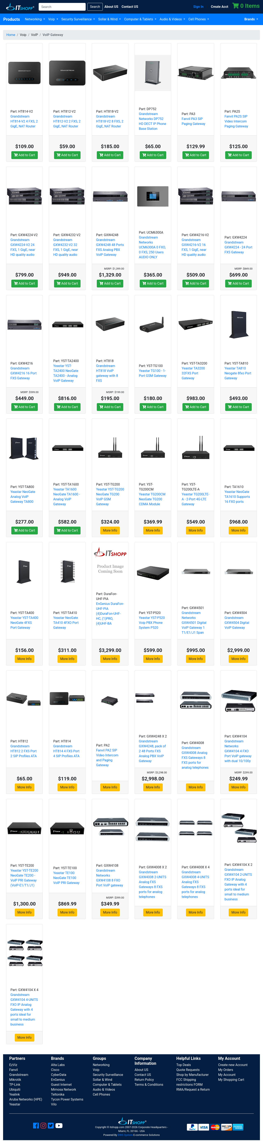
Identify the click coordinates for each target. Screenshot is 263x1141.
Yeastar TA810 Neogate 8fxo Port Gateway (238, 373)
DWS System (125, 1134)
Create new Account (233, 1065)
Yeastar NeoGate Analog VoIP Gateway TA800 (22, 497)
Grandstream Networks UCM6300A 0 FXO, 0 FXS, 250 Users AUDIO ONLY (152, 247)
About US (141, 1070)
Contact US (143, 1075)
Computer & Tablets (139, 19)
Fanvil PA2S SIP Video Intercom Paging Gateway (236, 121)
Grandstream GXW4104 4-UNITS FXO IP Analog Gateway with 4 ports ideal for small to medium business (24, 1009)
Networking (34, 19)
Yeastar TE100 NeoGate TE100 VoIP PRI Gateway (66, 878)
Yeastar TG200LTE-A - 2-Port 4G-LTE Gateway (195, 499)
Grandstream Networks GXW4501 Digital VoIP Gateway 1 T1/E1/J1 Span (194, 623)
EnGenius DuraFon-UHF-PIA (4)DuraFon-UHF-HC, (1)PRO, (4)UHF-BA (110, 613)
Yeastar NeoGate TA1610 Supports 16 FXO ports (237, 497)
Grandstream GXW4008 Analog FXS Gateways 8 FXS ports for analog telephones (195, 758)
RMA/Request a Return (193, 1089)
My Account (227, 1075)
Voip (52, 19)
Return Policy (144, 1080)
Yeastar (14, 1104)
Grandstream (18, 1075)
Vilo (54, 1104)
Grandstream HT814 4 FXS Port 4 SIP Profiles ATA (66, 751)
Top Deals (183, 1065)
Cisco (55, 1070)
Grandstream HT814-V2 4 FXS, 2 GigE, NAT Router (24, 121)
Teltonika (57, 1094)
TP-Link (14, 1085)
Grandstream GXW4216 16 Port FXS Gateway (23, 373)
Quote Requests (188, 1070)
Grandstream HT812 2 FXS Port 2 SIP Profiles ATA (23, 751)
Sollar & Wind (108, 19)
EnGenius (58, 1080)
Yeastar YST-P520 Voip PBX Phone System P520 (152, 623)
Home (10, 35)
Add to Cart (24, 155)
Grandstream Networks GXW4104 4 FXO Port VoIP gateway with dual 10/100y (238, 751)
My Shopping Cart (231, 1080)
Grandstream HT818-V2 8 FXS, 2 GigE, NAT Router (109, 121)
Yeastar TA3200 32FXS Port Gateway (193, 373)
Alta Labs (58, 1065)
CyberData (58, 1075)
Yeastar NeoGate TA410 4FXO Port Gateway (65, 623)
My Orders (225, 1070)
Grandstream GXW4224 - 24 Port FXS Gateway (239, 247)
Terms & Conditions (149, 1085)
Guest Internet (61, 1085)
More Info (110, 530)
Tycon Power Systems (67, 1099)
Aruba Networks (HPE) (25, 1099)
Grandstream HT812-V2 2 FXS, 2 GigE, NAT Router (67, 121)
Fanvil (13, 1070)
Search (95, 7)
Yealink (14, 1094)
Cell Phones (197, 19)
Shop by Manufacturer (192, 1075)
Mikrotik (15, 1080)
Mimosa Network (63, 1089)
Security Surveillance (76, 19)
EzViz (13, 1065)
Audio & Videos (171, 19)
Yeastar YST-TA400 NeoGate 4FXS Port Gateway (24, 623)
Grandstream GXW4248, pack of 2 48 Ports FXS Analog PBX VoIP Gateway (152, 751)
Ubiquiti (14, 1089)
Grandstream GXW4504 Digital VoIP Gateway (237, 623)
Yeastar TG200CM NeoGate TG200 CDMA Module (152, 499)
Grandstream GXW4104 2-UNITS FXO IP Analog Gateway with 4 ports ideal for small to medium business (238, 884)
